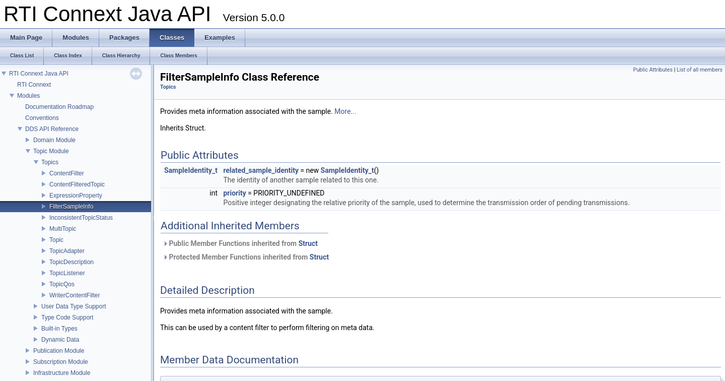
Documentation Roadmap (59, 106)
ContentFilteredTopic (77, 184)
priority (234, 193)
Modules (28, 95)
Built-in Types (59, 328)
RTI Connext (34, 84)
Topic (56, 239)
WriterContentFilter (74, 295)
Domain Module (54, 140)
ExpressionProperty (75, 195)
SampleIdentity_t (191, 170)
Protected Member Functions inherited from (246, 257)
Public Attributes (653, 70)
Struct (308, 243)
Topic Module (51, 151)
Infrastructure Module (61, 372)
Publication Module (58, 350)
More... (345, 111)
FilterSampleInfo (71, 206)
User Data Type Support (73, 306)
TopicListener (67, 273)
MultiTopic (62, 228)
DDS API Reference (52, 129)
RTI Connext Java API (38, 73)
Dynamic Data (60, 339)
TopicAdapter (67, 251)
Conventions (42, 117)
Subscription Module (60, 361)
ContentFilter (66, 173)
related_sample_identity (261, 170)
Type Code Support (67, 317)
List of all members (699, 70)
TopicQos (62, 284)
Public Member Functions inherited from (240, 243)
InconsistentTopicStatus (81, 217)
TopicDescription (71, 262)
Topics (49, 162)
